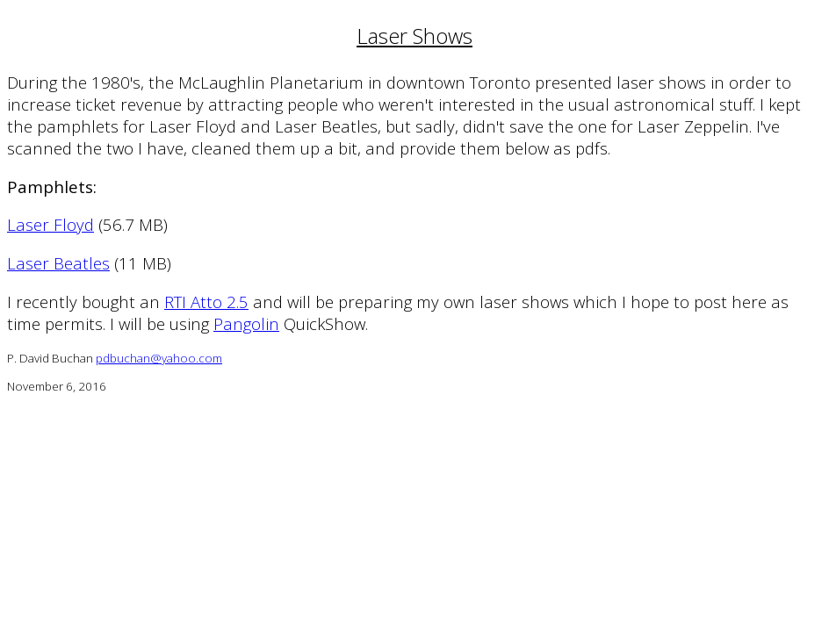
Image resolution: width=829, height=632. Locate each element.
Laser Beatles (58, 263)
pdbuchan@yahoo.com (159, 358)
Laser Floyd (50, 224)
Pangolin (246, 323)
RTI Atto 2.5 (206, 301)
